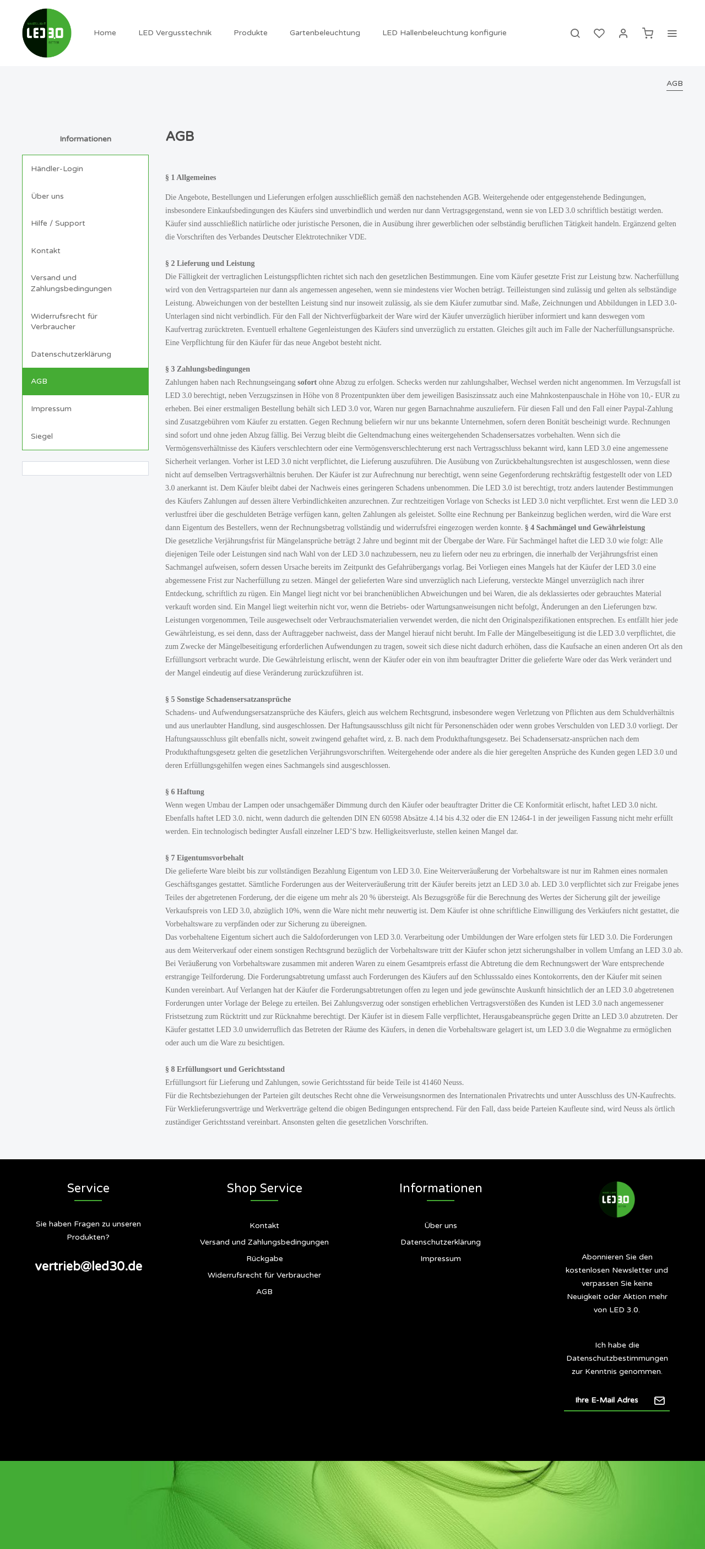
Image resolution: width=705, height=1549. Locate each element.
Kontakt (46, 250)
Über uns (47, 196)
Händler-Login (57, 168)
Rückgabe (264, 1258)
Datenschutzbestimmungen (617, 1358)
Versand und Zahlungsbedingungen (71, 283)
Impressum (51, 408)
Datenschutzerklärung (71, 354)
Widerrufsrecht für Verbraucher (64, 322)
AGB (39, 381)
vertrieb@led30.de (88, 1266)
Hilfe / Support (58, 223)
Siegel (42, 436)
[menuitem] (105, 33)
